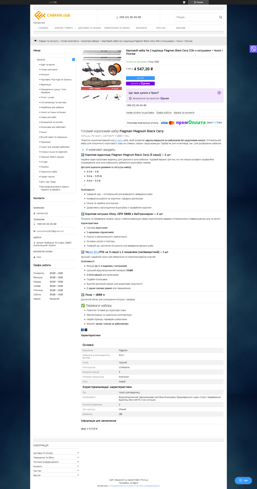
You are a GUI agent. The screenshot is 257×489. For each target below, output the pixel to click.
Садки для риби (48, 117)
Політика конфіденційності (46, 462)
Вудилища (46, 84)
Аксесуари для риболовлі (53, 127)
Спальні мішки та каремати (54, 152)
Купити (140, 78)
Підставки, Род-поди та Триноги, (56, 79)
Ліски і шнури (47, 97)
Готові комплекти (70, 41)
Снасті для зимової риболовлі (55, 147)
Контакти (141, 28)
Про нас (161, 28)
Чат (243, 480)
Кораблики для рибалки (52, 107)
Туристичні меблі (49, 172)
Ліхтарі (44, 162)
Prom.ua (144, 480)
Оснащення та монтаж (52, 122)
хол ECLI (94, 252)
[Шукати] (221, 17)
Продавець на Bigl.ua (128, 483)
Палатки (45, 167)
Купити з (140, 83)
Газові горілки (48, 176)
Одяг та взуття (48, 64)
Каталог (41, 59)
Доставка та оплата (89, 28)
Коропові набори (90, 41)
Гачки (43, 132)
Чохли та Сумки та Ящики (53, 112)
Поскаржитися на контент (121, 486)
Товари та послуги (48, 41)
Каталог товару (64, 28)
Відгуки (180, 28)
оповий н (119, 140)
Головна (43, 28)
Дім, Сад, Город (48, 182)
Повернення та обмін (117, 28)
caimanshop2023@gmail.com (50, 231)
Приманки (45, 142)
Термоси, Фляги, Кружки (52, 157)
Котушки (45, 74)
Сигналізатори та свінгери (53, 102)
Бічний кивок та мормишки (54, 137)
